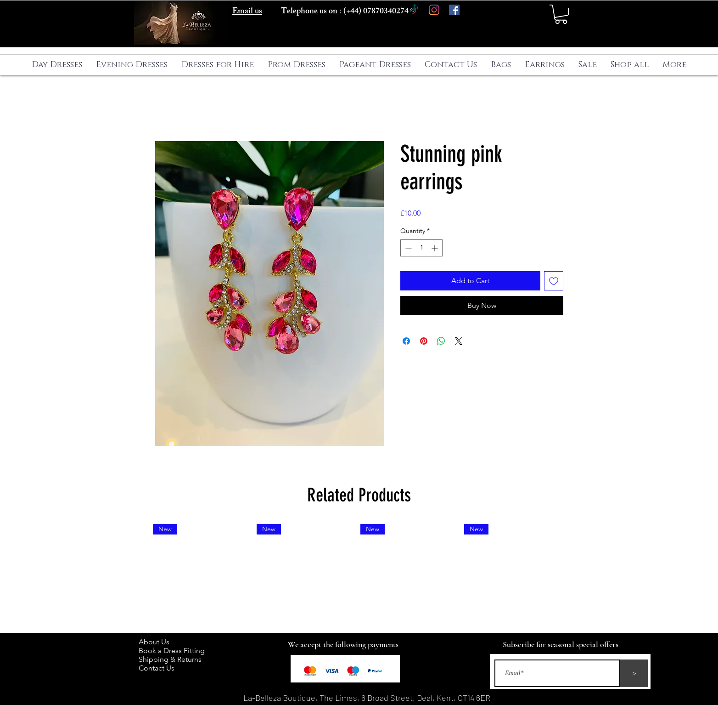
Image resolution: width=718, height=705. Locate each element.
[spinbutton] (421, 248)
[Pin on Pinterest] (423, 341)
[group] (359, 574)
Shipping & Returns (172, 659)
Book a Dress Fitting (172, 650)
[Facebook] (454, 10)
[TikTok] (414, 10)
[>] (634, 673)
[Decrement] (407, 248)
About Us (159, 641)
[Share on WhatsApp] (441, 341)
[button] (561, 14)
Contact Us (156, 668)
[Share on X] (458, 341)
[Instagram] (434, 10)
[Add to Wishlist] (553, 280)
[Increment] (435, 248)
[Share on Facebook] (406, 341)
